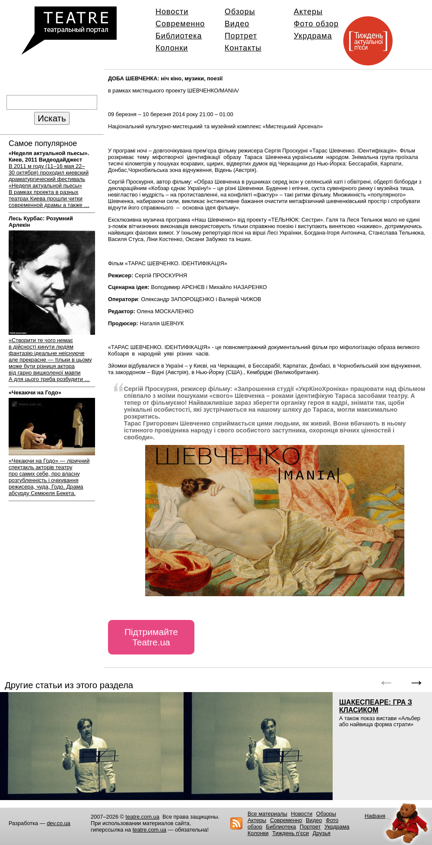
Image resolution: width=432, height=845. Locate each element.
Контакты (243, 48)
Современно (180, 23)
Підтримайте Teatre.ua (151, 637)
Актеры (308, 11)
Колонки (172, 48)
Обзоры (240, 11)
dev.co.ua (58, 823)
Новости (172, 11)
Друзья (322, 833)
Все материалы (267, 813)
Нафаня (375, 816)
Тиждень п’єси (290, 833)
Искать (52, 118)
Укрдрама (313, 36)
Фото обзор (316, 23)
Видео (237, 23)
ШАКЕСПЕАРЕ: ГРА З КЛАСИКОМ (375, 706)
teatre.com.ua (142, 816)
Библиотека (179, 36)
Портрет (241, 36)
